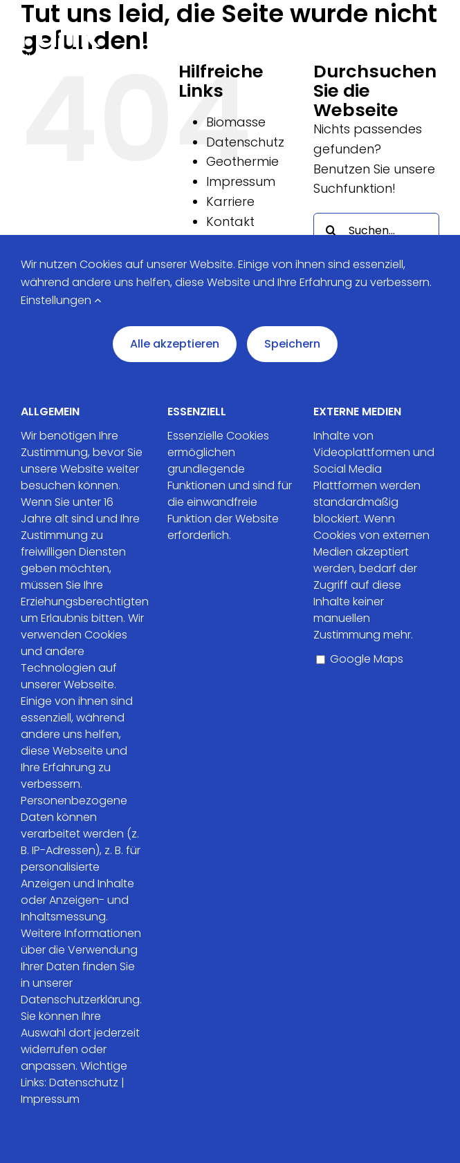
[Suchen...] (376, 230)
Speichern (292, 344)
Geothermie (242, 161)
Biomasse (236, 122)
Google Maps (359, 659)
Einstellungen (61, 300)
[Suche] (330, 230)
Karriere (230, 201)
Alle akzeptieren (174, 344)
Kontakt (230, 221)
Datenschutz (245, 142)
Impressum (240, 181)
